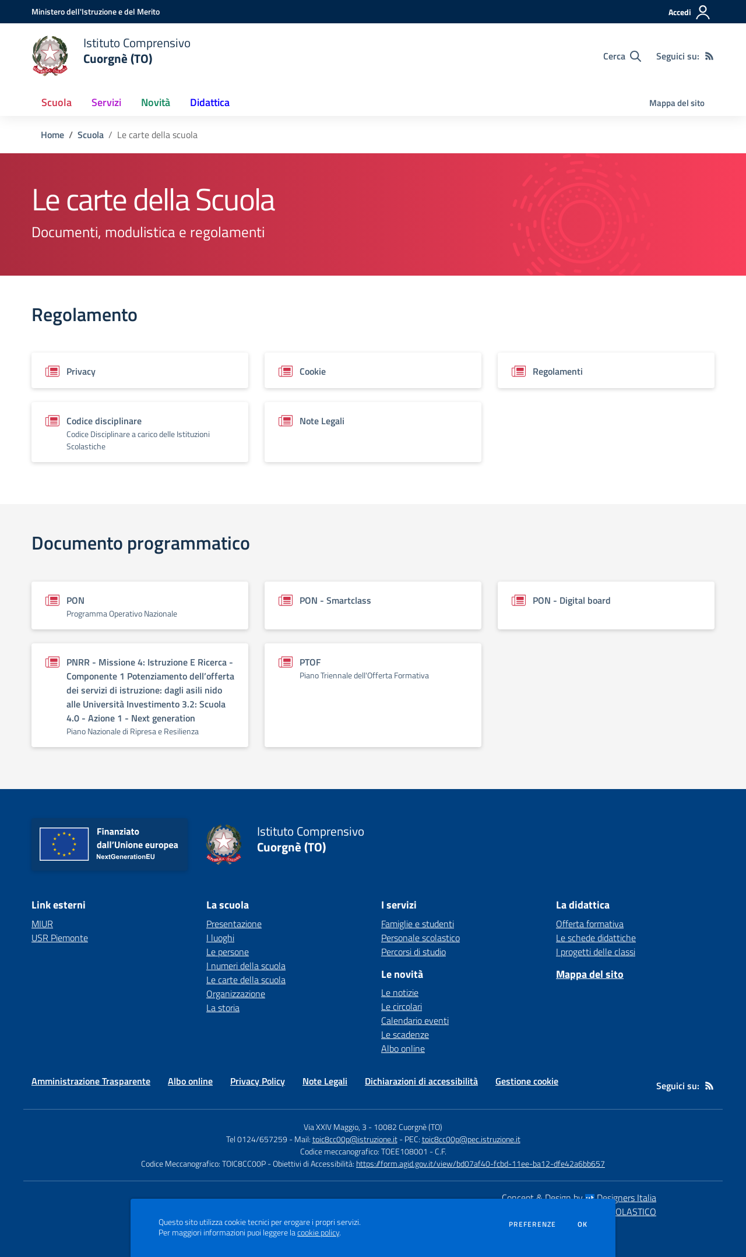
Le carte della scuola (246, 980)
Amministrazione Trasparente (90, 1081)
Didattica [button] (210, 102)
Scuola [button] (56, 102)
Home (52, 135)
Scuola (91, 135)
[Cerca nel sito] (622, 56)
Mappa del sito (677, 103)
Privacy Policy (257, 1081)
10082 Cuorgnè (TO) (408, 1127)
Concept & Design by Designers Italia (579, 1198)
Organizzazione (235, 994)
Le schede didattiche (596, 938)
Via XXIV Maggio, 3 (335, 1127)
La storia (223, 1008)
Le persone (227, 952)
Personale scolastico (420, 938)
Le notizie (399, 992)
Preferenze (532, 1224)
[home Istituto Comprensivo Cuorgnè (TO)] (111, 56)
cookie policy (318, 1232)
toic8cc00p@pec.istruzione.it (471, 1139)
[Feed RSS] (709, 56)
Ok (583, 1224)
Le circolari (401, 1006)
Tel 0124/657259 (256, 1139)
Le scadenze (405, 1034)
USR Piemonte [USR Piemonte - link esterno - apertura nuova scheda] (59, 938)
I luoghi (220, 938)
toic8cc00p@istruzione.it (354, 1139)
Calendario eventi (415, 1020)
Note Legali (324, 1081)
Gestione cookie (526, 1081)
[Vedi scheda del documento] (139, 370)
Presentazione (234, 924)
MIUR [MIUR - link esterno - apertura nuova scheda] (42, 924)
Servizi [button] (106, 102)
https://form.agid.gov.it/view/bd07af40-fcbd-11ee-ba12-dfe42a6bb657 (480, 1163)
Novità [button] (155, 102)
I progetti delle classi (595, 952)
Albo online (403, 1048)
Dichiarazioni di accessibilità (421, 1081)
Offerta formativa (590, 924)
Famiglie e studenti (417, 924)
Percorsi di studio (413, 952)
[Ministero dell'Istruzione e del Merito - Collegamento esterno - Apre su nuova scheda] (95, 11)
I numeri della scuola (246, 966)
